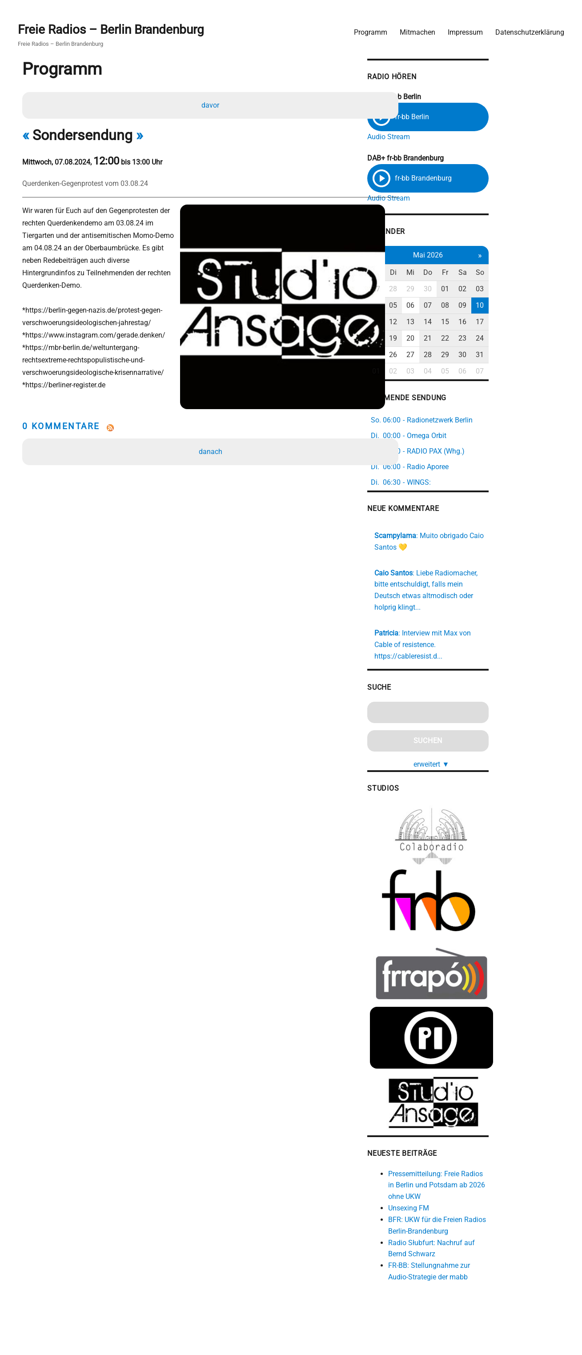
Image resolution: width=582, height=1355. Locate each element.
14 (490, 322)
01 (508, 289)
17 (546, 322)
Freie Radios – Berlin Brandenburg (114, 27)
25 (433, 355)
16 (527, 322)
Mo (433, 273)
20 (470, 338)
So (546, 273)
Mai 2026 (489, 255)
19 (452, 338)
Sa (527, 273)
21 (490, 338)
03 (546, 289)
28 (452, 289)
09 (527, 306)
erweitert (493, 740)
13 (470, 322)
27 (433, 289)
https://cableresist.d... (500, 632)
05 (452, 306)
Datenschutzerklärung (526, 29)
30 (490, 289)
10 (546, 306)
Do (489, 273)
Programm (367, 29)
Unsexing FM (464, 1205)
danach (212, 431)
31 (546, 355)
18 (433, 338)
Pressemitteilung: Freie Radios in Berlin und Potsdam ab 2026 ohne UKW (497, 1182)
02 (527, 289)
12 (452, 322)
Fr (508, 273)
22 (508, 338)
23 (527, 338)
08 (508, 306)
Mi (470, 273)
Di (451, 273)
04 (433, 306)
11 (433, 322)
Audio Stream (444, 134)
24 (546, 338)
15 (508, 322)
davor (212, 104)
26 (452, 355)
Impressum (461, 29)
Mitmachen (414, 29)
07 (490, 306)
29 (470, 289)
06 (470, 306)
